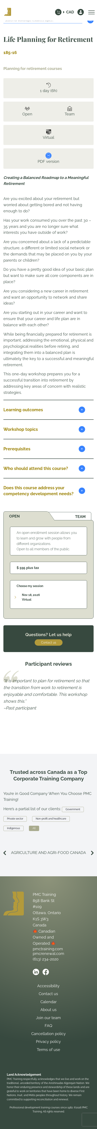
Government (73, 809)
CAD (70, 12)
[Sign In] (80, 12)
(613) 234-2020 (45, 959)
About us (48, 1009)
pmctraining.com (48, 949)
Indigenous (13, 828)
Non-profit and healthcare (51, 818)
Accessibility (48, 986)
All (34, 828)
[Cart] (58, 12)
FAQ (48, 1025)
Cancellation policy (48, 1033)
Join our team (48, 1018)
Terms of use (48, 1049)
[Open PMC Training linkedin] (36, 972)
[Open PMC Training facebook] (46, 972)
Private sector (15, 818)
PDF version (48, 158)
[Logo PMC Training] (7, 12)
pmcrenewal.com (48, 953)
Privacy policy (48, 1041)
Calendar (48, 1002)
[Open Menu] (90, 12)
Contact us (48, 642)
